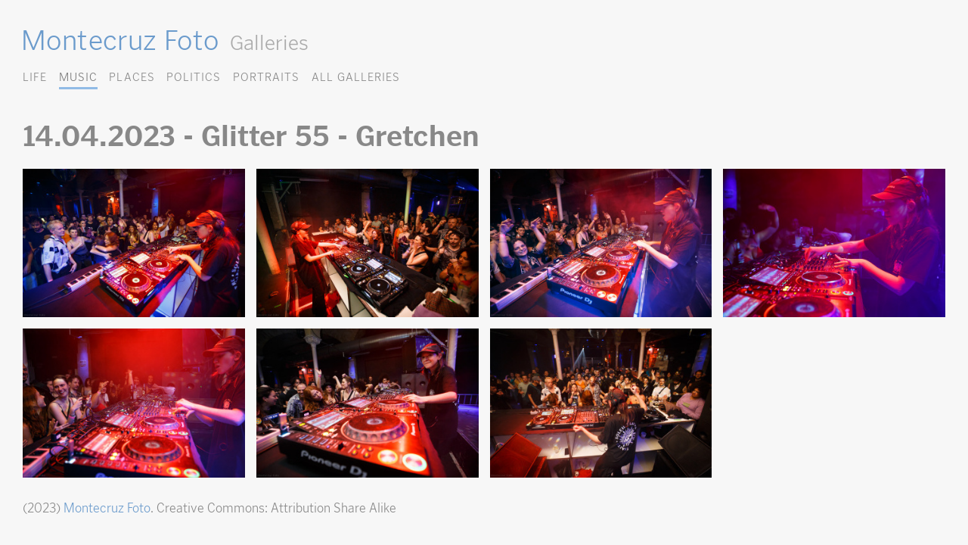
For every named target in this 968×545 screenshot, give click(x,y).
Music (78, 77)
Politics (193, 77)
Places (131, 77)
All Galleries (356, 77)
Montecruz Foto (120, 40)
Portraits (266, 77)
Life (35, 77)
